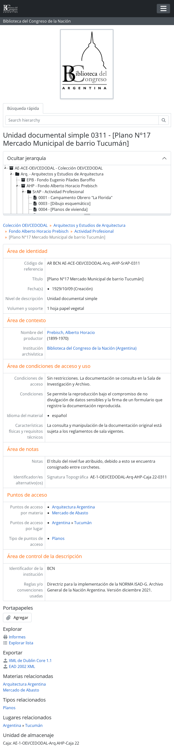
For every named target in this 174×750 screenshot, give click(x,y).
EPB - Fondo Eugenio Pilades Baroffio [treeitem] (57, 180)
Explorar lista (18, 643)
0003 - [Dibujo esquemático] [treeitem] (61, 203)
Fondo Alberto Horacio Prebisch (39, 231)
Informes (14, 637)
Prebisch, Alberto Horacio (71, 332)
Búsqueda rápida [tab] (23, 108)
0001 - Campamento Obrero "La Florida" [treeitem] (72, 198)
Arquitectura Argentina (73, 507)
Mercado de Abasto (70, 513)
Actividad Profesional (94, 231)
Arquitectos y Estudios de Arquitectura (89, 225)
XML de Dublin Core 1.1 (27, 660)
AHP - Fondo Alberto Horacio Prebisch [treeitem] (58, 186)
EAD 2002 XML (19, 666)
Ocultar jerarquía (26, 158)
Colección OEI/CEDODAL (25, 225)
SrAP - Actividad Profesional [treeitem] (55, 192)
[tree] (87, 189)
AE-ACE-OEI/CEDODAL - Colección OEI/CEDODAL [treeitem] (55, 168)
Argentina (61, 522)
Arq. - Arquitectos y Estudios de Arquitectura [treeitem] (59, 174)
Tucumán (83, 522)
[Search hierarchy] (82, 120)
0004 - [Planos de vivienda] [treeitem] (59, 209)
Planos (58, 538)
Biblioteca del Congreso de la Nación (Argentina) (92, 348)
